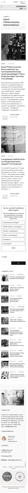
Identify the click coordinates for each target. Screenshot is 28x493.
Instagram (16, 2)
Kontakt (13, 468)
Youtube (21, 2)
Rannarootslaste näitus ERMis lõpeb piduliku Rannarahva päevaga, (17, 365)
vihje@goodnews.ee (11, 427)
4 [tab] (7, 481)
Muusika (3, 63)
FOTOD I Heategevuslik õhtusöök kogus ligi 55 (17, 277)
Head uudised (14, 114)
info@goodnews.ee (7, 450)
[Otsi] (18, 263)
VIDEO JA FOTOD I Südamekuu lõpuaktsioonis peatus (17, 344)
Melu (20, 339)
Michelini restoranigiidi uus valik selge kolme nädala (17, 310)
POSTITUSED (15, 117)
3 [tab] (6, 481)
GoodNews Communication (13, 488)
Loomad (20, 317)
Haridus (20, 350)
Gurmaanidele (21, 306)
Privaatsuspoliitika (6, 456)
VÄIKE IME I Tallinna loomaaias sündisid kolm (18, 320)
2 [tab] (4, 481)
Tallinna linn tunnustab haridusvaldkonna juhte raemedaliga (17, 376)
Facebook (23, 3)
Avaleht (5, 467)
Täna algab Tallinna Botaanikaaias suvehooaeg (16, 300)
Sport (20, 328)
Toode (19, 285)
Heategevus (20, 274)
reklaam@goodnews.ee (14, 460)
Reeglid (11, 467)
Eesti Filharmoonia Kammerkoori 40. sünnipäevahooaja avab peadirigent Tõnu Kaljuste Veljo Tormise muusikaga (13, 73)
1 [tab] (3, 481)
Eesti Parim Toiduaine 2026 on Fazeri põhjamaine (17, 289)
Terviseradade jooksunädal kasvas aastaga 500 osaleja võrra (16, 333)
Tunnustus (21, 372)
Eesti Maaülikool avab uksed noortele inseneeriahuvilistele (17, 354)
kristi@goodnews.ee (12, 441)
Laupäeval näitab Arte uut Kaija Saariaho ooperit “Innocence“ (13, 161)
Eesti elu (20, 296)
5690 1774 (10, 439)
